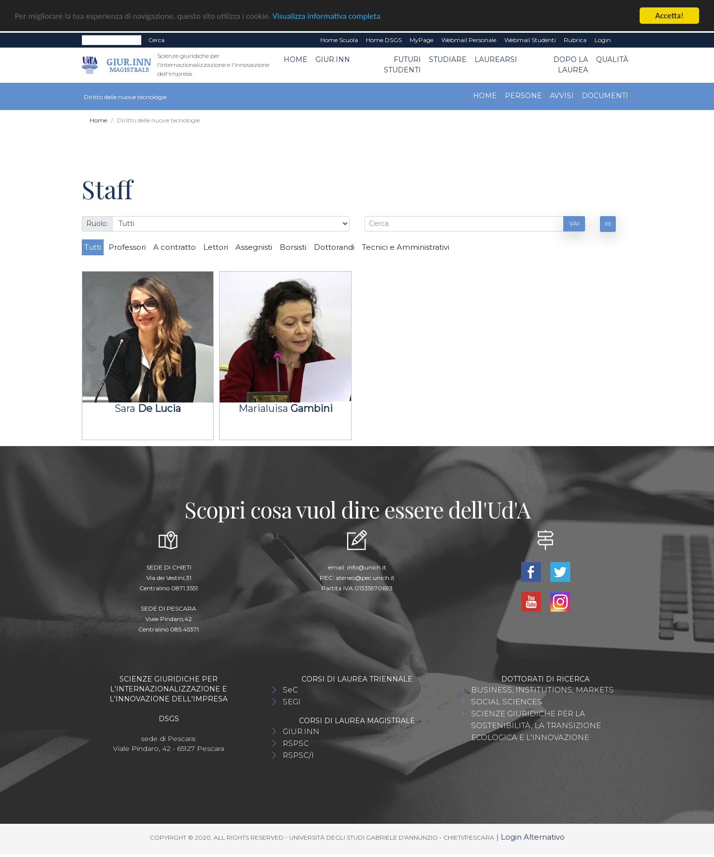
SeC (290, 689)
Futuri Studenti (402, 64)
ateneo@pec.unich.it (365, 577)
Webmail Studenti (530, 40)
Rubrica (575, 40)
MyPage (421, 40)
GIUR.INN (332, 59)
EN (623, 40)
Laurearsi (496, 59)
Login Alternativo (533, 837)
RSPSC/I (298, 755)
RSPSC (296, 743)
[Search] (111, 40)
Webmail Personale (468, 40)
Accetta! (669, 15)
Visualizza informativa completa (327, 16)
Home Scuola (339, 40)
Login (603, 40)
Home (295, 59)
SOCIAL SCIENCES (506, 701)
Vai (574, 223)
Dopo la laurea (570, 64)
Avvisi (562, 95)
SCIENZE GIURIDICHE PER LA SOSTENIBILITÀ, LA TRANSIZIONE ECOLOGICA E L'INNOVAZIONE (536, 725)
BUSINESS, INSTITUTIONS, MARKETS (542, 689)
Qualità (612, 59)
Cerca (156, 40)
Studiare (448, 59)
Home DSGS (384, 40)
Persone (523, 95)
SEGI (291, 701)
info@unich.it (366, 567)
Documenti (605, 95)
